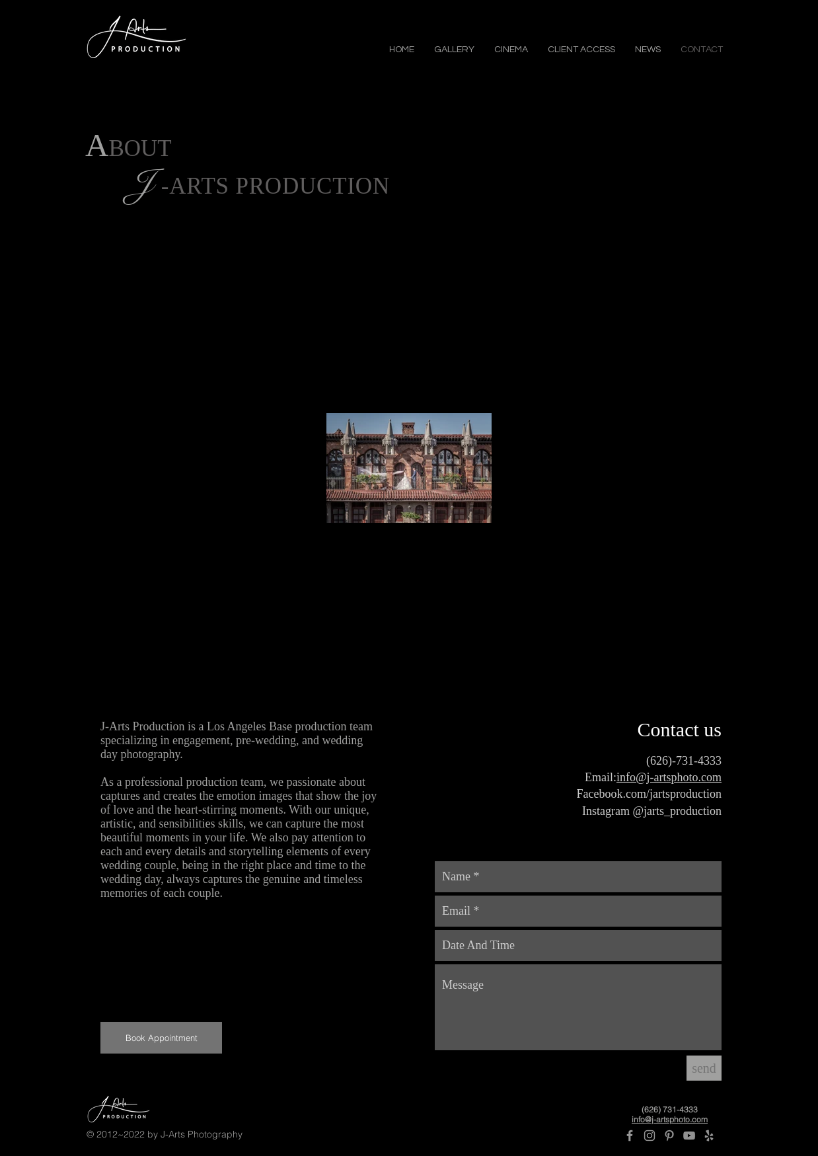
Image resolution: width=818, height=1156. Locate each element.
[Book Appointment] (161, 1038)
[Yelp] (709, 1135)
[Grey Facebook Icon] (629, 1135)
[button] (454, 49)
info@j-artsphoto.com (669, 777)
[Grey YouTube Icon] (689, 1135)
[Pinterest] (669, 1135)
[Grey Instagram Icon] (649, 1135)
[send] (704, 1068)
